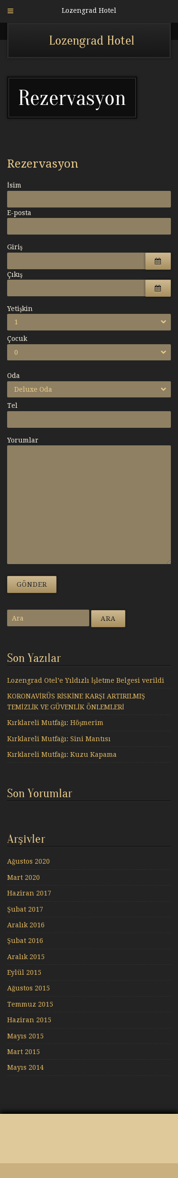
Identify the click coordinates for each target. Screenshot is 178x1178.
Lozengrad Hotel (91, 40)
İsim (14, 185)
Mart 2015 (23, 1051)
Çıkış (14, 274)
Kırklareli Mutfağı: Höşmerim (55, 722)
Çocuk (17, 338)
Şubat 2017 (25, 909)
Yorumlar (22, 440)
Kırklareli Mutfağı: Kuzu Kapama (62, 754)
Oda (13, 375)
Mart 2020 (23, 877)
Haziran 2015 (29, 1020)
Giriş (14, 247)
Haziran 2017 (29, 893)
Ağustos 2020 (28, 861)
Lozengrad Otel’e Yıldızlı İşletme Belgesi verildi (85, 680)
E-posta (19, 213)
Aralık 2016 (26, 925)
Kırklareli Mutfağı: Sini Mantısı (59, 739)
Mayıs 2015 (25, 1036)
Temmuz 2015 (30, 1004)
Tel (12, 405)
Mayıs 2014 (25, 1067)
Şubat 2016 (25, 940)
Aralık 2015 (26, 957)
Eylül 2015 (24, 972)
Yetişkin (20, 308)
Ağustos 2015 (28, 988)
